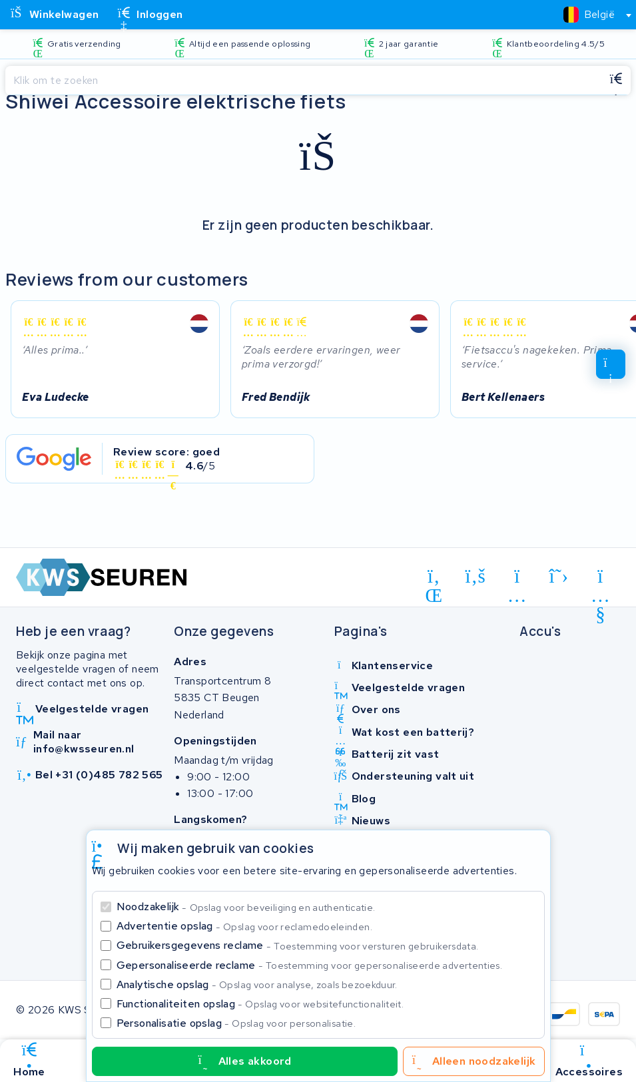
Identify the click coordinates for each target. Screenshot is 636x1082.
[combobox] (591, 14)
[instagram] (517, 578)
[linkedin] (434, 578)
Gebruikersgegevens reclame (298, 945)
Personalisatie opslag (236, 1023)
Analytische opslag (257, 984)
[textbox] (589, 14)
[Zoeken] (303, 80)
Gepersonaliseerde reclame (310, 965)
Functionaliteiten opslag (260, 1004)
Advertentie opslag (244, 926)
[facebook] (475, 576)
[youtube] (600, 578)
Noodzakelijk (246, 907)
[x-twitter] (559, 576)
